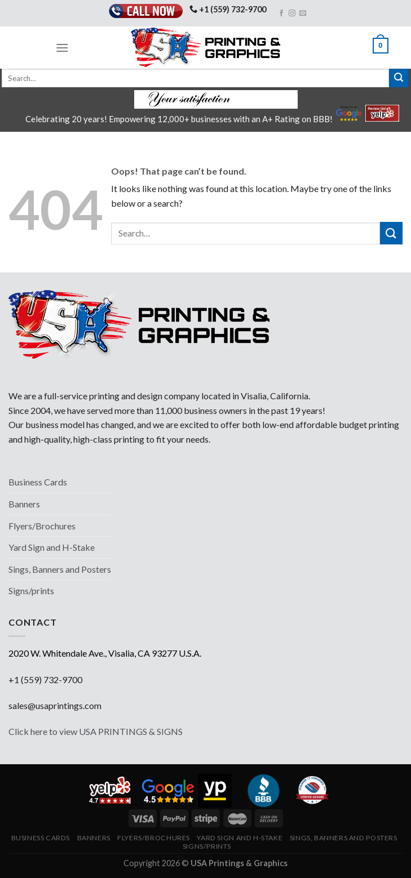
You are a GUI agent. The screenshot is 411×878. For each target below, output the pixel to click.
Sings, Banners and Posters (59, 569)
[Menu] (62, 47)
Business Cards (37, 481)
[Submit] (398, 78)
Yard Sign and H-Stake (51, 547)
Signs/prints (31, 590)
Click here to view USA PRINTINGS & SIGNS (95, 731)
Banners (24, 503)
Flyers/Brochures (42, 525)
